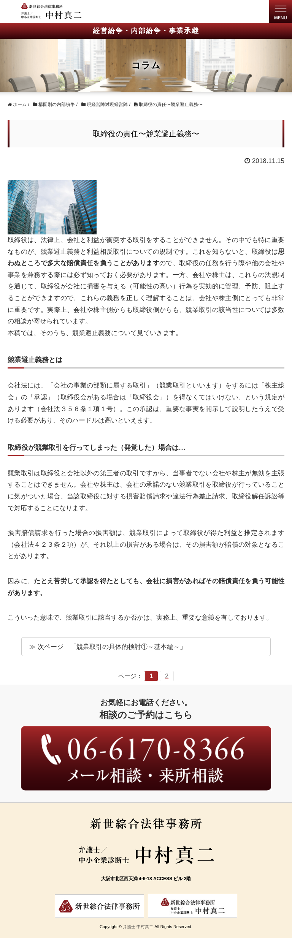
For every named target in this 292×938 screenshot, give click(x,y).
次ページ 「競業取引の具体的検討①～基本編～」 (112, 646)
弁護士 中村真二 (138, 926)
